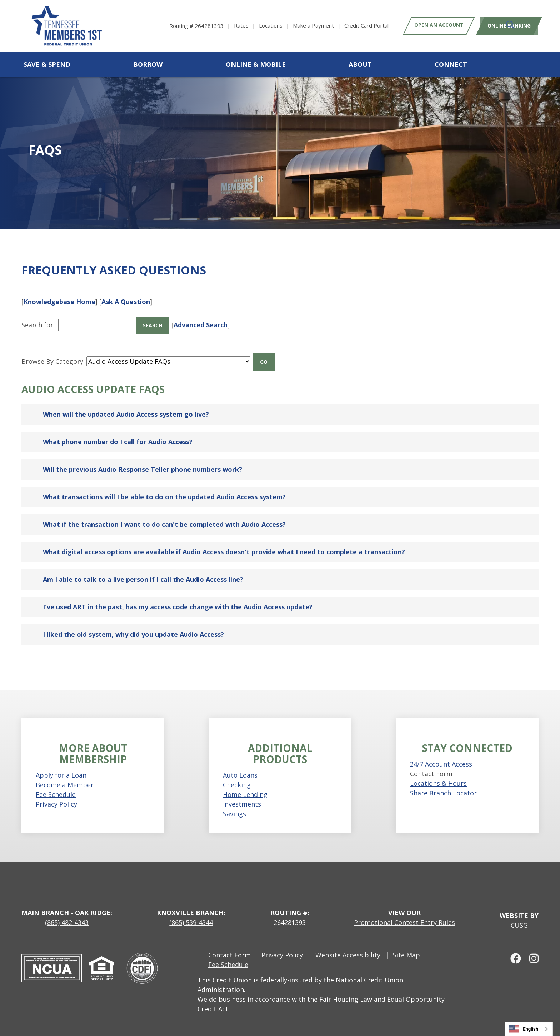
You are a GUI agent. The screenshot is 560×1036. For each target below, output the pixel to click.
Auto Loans (240, 763)
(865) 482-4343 (67, 910)
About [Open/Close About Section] (360, 64)
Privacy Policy (56, 792)
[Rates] (246, 25)
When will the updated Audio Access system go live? (126, 402)
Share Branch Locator (443, 781)
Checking (237, 772)
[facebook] (513, 946)
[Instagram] (531, 946)
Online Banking (506, 25)
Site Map (406, 942)
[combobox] (529, 1029)
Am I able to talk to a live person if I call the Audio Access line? (143, 567)
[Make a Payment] (318, 25)
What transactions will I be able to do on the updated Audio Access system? (164, 485)
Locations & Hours (438, 771)
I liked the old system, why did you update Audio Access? (133, 622)
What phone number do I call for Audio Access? (117, 430)
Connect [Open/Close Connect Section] (451, 64)
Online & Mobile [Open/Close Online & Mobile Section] (256, 64)
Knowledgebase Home (59, 301)
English (523, 1029)
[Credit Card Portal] (366, 25)
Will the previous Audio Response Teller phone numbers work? (142, 457)
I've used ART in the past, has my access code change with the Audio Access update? (177, 595)
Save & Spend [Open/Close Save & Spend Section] (47, 64)
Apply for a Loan (61, 763)
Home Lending (245, 782)
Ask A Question (125, 301)
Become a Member (65, 772)
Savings (234, 801)
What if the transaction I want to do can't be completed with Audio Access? (164, 512)
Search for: (38, 322)
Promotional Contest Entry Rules (404, 910)
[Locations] (276, 25)
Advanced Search (207, 322)
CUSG (519, 913)
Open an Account (439, 25)
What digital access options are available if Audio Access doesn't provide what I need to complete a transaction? (224, 540)
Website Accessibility (347, 942)
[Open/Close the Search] (531, 64)
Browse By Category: (53, 352)
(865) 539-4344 (191, 910)
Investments (242, 792)
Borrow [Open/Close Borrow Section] (147, 64)
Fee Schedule (56, 782)
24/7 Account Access (441, 752)
